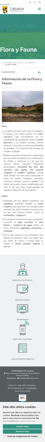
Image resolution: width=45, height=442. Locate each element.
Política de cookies (22, 391)
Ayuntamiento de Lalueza (12, 63)
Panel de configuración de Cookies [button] (22, 436)
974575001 (11, 378)
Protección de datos (16, 388)
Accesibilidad (31, 388)
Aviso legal (31, 385)
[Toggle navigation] (39, 10)
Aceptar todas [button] (22, 426)
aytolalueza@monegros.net (27, 378)
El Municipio (30, 63)
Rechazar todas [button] (22, 431)
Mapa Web (21, 385)
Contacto (12, 385)
